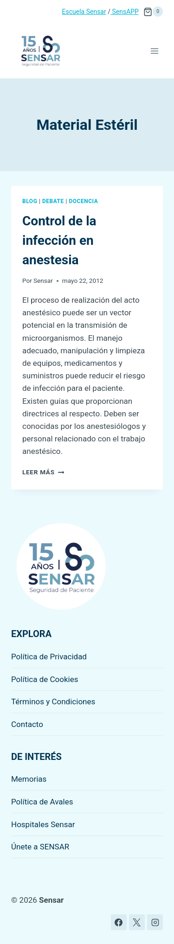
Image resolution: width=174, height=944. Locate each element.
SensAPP (124, 11)
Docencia (83, 201)
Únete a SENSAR (40, 846)
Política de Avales (42, 801)
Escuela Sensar (84, 11)
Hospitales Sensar (43, 824)
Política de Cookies (44, 679)
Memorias (28, 779)
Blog (29, 201)
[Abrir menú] (154, 51)
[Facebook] (119, 922)
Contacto (27, 724)
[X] (137, 922)
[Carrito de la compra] (153, 11)
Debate (53, 201)
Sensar (43, 280)
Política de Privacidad (49, 656)
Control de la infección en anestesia (59, 240)
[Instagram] (155, 922)
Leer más (43, 472)
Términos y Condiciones (53, 701)
